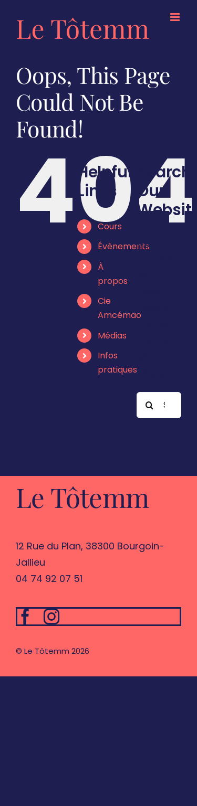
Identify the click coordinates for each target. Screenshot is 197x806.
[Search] (150, 405)
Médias (112, 336)
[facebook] (25, 616)
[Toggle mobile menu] (175, 17)
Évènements (124, 246)
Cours (110, 226)
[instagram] (51, 616)
